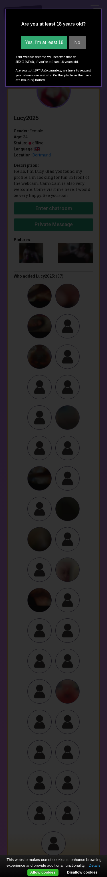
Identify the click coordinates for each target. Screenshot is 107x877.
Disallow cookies (82, 872)
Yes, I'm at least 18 (44, 42)
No (77, 42)
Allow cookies (43, 872)
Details (94, 865)
